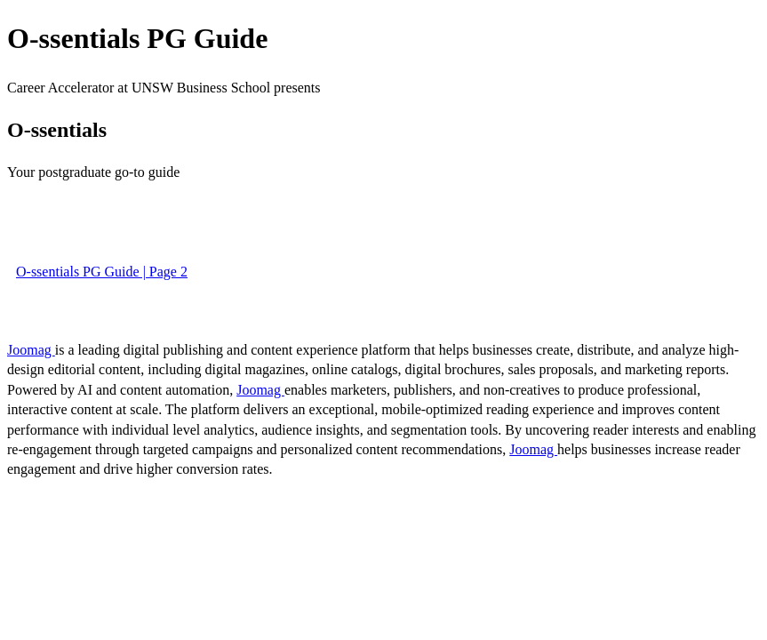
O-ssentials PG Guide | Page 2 (102, 271)
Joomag (31, 349)
